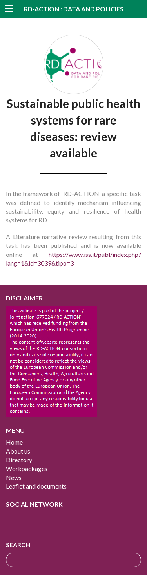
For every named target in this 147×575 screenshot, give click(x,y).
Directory (19, 459)
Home (14, 442)
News (14, 477)
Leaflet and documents (36, 486)
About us (18, 451)
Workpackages (26, 468)
